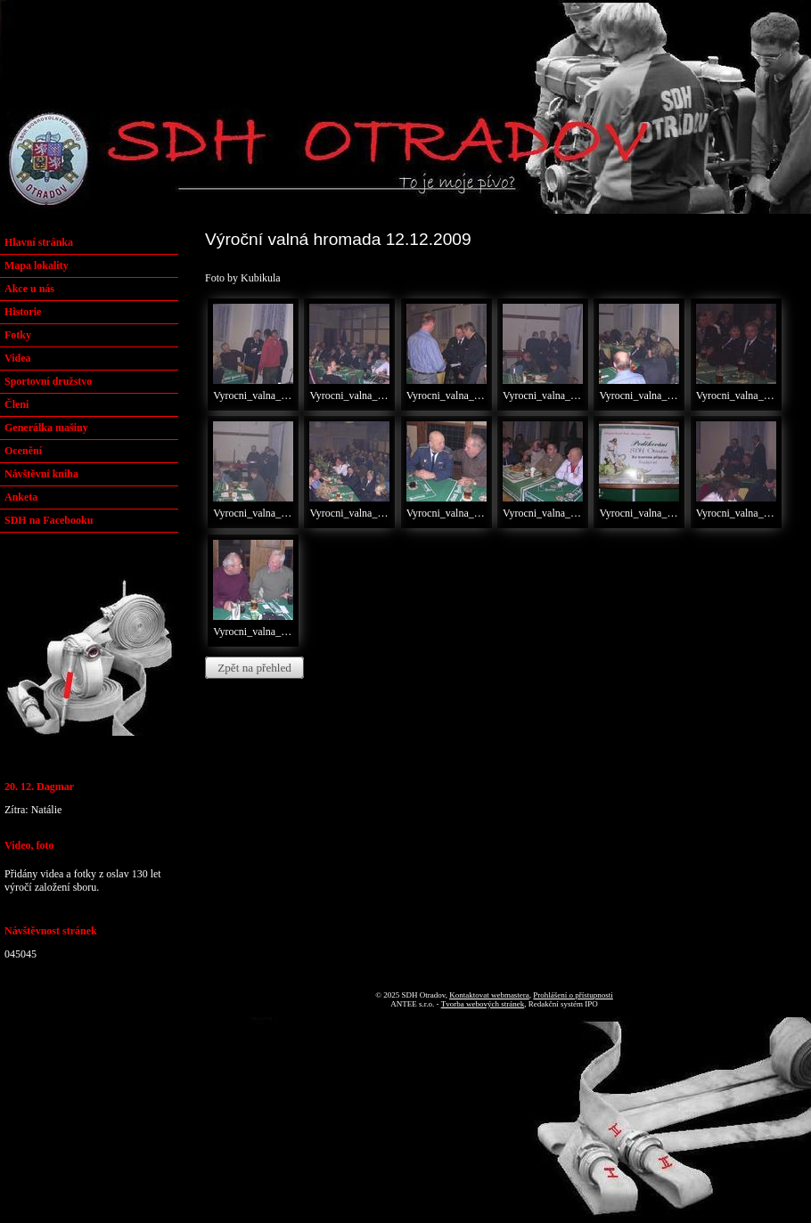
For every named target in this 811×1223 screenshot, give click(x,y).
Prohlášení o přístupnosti (573, 995)
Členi (16, 404)
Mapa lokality (36, 265)
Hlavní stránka (38, 242)
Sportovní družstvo (48, 381)
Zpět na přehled (254, 667)
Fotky (17, 335)
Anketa (20, 497)
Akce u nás (29, 288)
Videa (17, 358)
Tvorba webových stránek (482, 1003)
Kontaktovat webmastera (489, 995)
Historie (22, 312)
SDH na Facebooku (48, 520)
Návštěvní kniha (41, 474)
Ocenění (23, 450)
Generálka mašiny (46, 427)
